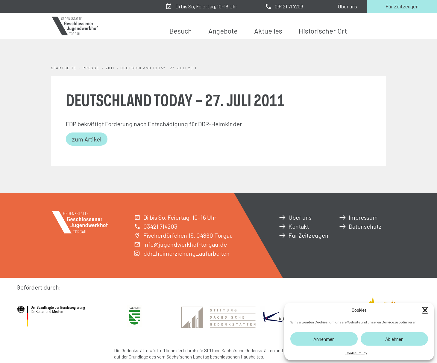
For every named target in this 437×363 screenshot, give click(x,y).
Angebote (223, 31)
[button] (425, 310)
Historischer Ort (323, 31)
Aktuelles (268, 31)
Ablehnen (394, 339)
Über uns (347, 6)
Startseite (63, 68)
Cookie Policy (356, 353)
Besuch (180, 31)
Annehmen (324, 339)
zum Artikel (86, 139)
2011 (109, 68)
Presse (91, 68)
